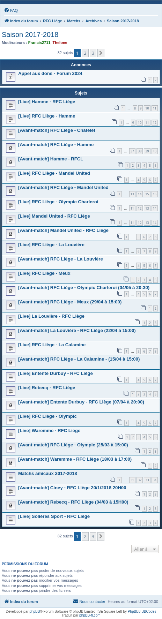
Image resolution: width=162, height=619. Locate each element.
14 (139, 194)
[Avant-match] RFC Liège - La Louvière (60, 259)
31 (132, 480)
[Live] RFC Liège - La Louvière (51, 244)
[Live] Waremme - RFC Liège (49, 430)
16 (154, 194)
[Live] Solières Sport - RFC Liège (54, 516)
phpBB (34, 611)
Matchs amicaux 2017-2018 (47, 473)
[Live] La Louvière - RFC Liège (51, 316)
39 (147, 151)
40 (154, 151)
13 (132, 194)
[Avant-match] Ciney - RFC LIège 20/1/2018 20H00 (72, 487)
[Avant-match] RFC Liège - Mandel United (63, 187)
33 (147, 480)
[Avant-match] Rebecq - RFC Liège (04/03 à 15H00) (73, 502)
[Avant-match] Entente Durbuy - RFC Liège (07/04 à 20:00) (81, 402)
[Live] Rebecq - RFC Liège (46, 387)
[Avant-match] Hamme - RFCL (50, 158)
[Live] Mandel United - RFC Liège (54, 216)
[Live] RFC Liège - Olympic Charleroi (58, 201)
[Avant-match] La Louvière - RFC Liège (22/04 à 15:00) (77, 330)
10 (147, 108)
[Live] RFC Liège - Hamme (46, 116)
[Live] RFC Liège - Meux (44, 273)
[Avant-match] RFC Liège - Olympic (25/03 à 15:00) (73, 444)
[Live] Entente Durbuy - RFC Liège (55, 373)
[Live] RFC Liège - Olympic (47, 416)
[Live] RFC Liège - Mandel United (54, 173)
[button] (100, 53)
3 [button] (93, 53)
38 (139, 151)
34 (154, 480)
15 (147, 194)
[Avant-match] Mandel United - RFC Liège (63, 230)
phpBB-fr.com (90, 615)
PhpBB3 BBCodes (142, 611)
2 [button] (85, 53)
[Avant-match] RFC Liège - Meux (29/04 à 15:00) (70, 301)
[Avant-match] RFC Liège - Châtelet (56, 130)
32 (139, 480)
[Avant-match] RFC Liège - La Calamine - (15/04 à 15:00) (79, 359)
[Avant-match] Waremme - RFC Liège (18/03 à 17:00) (75, 459)
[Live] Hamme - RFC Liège (46, 101)
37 (132, 151)
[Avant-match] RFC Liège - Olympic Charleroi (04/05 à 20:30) (83, 287)
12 (154, 122)
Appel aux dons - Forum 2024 (50, 73)
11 (154, 108)
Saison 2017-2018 (30, 34)
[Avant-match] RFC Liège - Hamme (56, 144)
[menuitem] (11, 10)
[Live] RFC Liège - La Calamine (52, 344)
